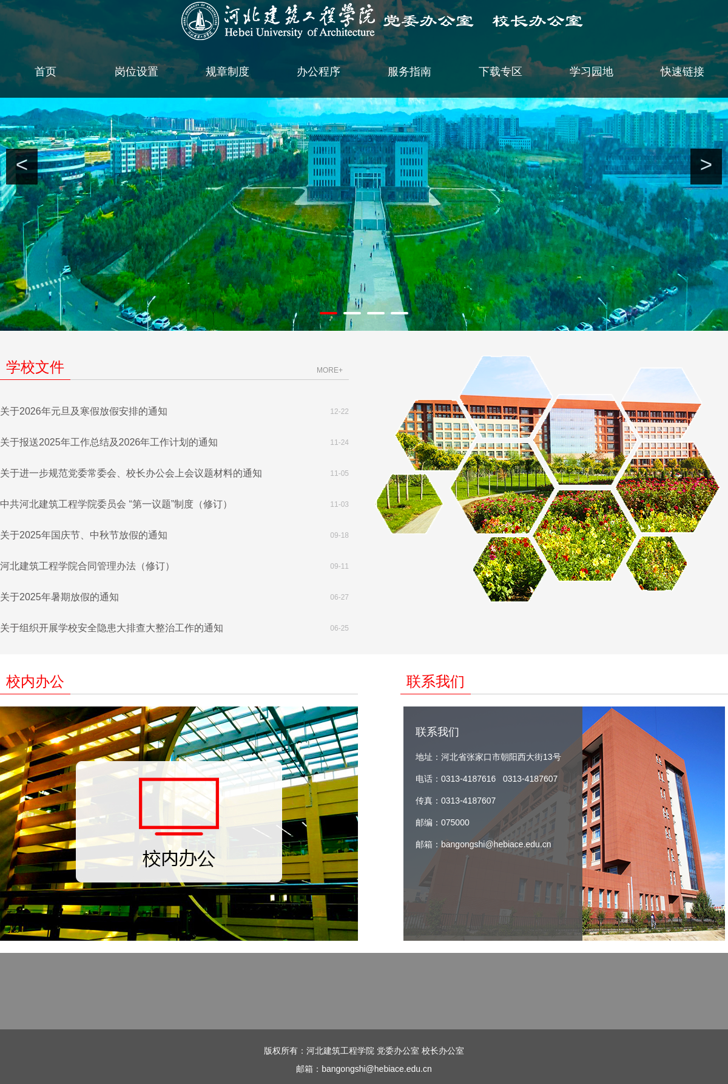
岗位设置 (136, 72)
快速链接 (682, 72)
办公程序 (318, 72)
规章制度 (227, 72)
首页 (45, 72)
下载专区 (500, 72)
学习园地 (591, 72)
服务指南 (409, 72)
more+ (330, 370)
